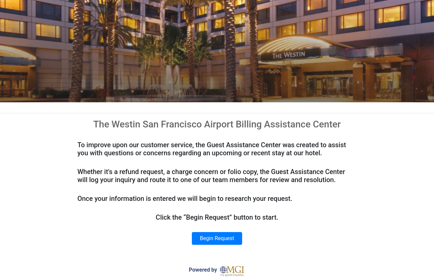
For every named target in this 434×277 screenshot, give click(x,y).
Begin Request (217, 238)
